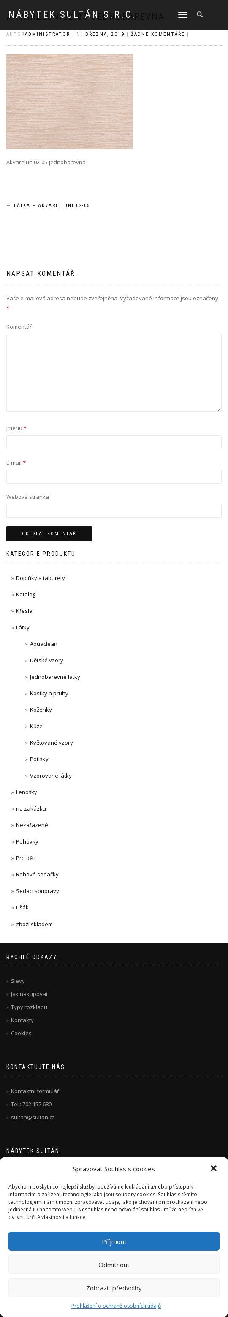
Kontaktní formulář (35, 1091)
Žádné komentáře (158, 34)
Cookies (21, 1033)
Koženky (41, 709)
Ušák (22, 907)
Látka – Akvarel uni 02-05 (48, 205)
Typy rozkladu (29, 1007)
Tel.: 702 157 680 (31, 1104)
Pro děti (25, 858)
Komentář (19, 326)
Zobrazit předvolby (114, 1288)
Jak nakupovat (29, 994)
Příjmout (114, 1241)
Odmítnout (114, 1264)
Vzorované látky (51, 775)
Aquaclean (43, 644)
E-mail (16, 462)
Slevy (18, 981)
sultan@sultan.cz (33, 1117)
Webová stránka (27, 497)
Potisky (39, 759)
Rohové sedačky (37, 874)
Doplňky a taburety (40, 578)
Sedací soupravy (37, 891)
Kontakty (22, 1020)
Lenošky (26, 792)
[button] (214, 1169)
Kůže (36, 726)
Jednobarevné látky (55, 676)
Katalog (25, 594)
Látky (23, 627)
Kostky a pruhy (49, 693)
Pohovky (27, 841)
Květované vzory (51, 742)
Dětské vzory (46, 660)
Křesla (24, 611)
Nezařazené (32, 825)
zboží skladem (34, 924)
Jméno (16, 428)
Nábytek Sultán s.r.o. (72, 15)
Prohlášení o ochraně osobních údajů (116, 1305)
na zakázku (31, 808)
